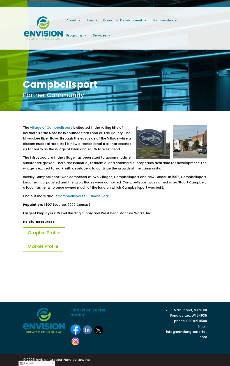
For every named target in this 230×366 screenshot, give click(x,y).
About (71, 21)
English (27, 363)
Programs (74, 36)
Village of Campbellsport (50, 127)
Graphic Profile (44, 233)
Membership (163, 21)
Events (92, 21)
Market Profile (43, 246)
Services (99, 36)
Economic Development (122, 21)
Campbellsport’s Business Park (83, 196)
